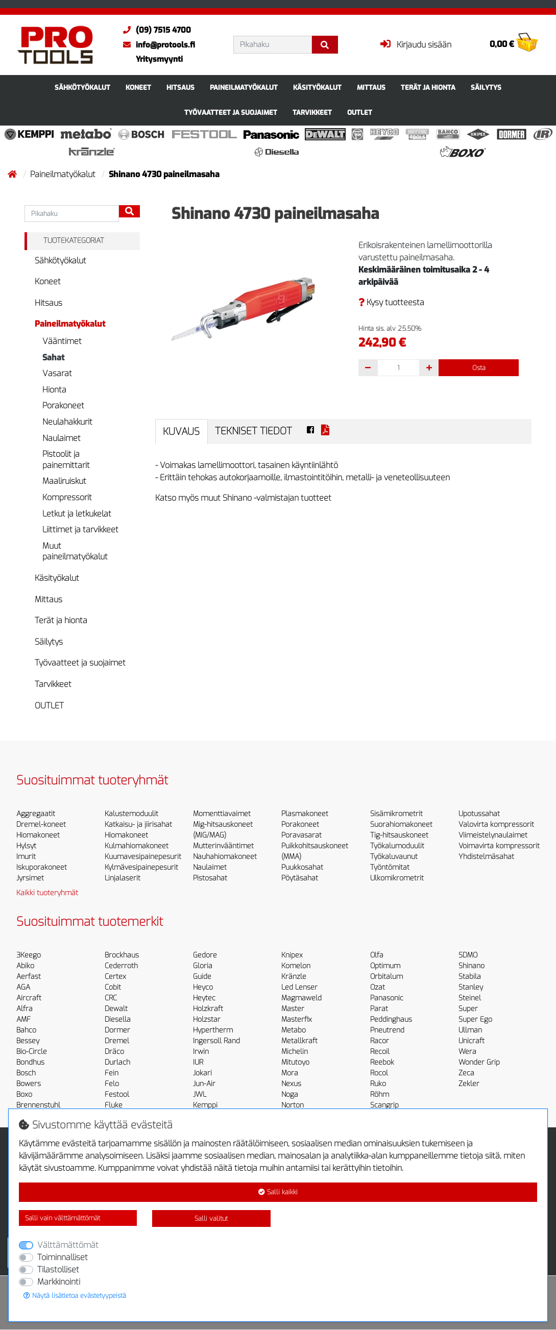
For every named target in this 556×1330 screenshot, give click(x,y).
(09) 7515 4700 (154, 30)
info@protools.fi (156, 45)
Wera (467, 1051)
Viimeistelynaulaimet (492, 835)
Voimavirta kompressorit (499, 846)
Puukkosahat (302, 867)
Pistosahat (210, 878)
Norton (292, 1105)
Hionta (54, 389)
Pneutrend (387, 1030)
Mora (289, 1073)
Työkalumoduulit (397, 846)
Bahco (26, 1030)
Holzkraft (208, 1009)
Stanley (470, 987)
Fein (111, 1073)
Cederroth (121, 966)
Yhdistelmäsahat (486, 856)
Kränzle (293, 976)
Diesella (118, 1019)
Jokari (202, 1073)
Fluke (114, 1105)
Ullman (470, 1030)
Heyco (203, 987)
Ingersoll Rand (216, 1041)
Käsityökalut (317, 87)
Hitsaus (180, 87)
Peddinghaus (391, 1019)
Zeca (466, 1073)
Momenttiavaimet (222, 814)
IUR (198, 1062)
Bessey (27, 1041)
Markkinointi (58, 1281)
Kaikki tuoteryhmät (47, 893)
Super (468, 1009)
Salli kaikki (278, 1192)
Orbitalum (386, 976)
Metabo (293, 1030)
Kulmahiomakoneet (136, 846)
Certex (115, 976)
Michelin (294, 1051)
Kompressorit (67, 497)
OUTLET (359, 112)
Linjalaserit (122, 878)
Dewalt (116, 1009)
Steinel (469, 998)
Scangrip (384, 1105)
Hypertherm (213, 1030)
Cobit (113, 987)
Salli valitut (211, 1218)
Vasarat (57, 373)
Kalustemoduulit (131, 814)
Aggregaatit (35, 814)
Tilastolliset (58, 1269)
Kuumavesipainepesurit (143, 856)
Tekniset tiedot (253, 431)
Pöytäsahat (299, 878)
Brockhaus (122, 955)
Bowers (28, 1084)
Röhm (379, 1094)
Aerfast (28, 976)
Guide (202, 976)
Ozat (377, 987)
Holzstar (207, 1019)
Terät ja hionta (428, 87)
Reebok (382, 1062)
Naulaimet (61, 438)
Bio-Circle (31, 1051)
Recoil (380, 1051)
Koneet (138, 87)
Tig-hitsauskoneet (399, 835)
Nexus (291, 1084)
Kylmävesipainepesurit (141, 867)
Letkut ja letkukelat (76, 513)
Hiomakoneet (38, 835)
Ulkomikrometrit (397, 878)
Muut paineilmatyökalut (75, 551)
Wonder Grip (479, 1062)
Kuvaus (181, 431)
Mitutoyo (295, 1062)
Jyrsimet (30, 878)
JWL (199, 1094)
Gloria (202, 966)
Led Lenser (299, 987)
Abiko (25, 966)
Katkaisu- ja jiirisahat (138, 824)
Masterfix (296, 1019)
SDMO (467, 955)
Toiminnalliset (62, 1257)
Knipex (292, 955)
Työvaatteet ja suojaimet (230, 112)
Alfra (24, 1009)
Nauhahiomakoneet (225, 856)
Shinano (471, 966)
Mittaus (371, 87)
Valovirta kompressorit (496, 824)
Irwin (201, 1051)
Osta (479, 367)
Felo (112, 1084)
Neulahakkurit (67, 421)
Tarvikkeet (312, 112)
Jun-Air (204, 1084)
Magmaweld (301, 998)
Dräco (114, 1051)
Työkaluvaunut (394, 856)
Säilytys (486, 87)
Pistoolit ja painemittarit (66, 460)
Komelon (295, 966)
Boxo (24, 1094)
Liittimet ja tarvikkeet (80, 529)
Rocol (379, 1073)
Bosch (26, 1073)
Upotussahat (479, 814)
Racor (379, 1041)
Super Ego (475, 1019)
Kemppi (205, 1105)
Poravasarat (301, 835)
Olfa (376, 955)
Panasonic (386, 998)
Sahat (53, 357)
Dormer (117, 1030)
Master (292, 1009)
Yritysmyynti (159, 59)
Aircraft (28, 998)
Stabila (469, 976)
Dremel (117, 1041)
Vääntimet (62, 341)
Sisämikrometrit (396, 814)
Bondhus (30, 1062)
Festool (117, 1094)
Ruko (378, 1084)
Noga (289, 1094)
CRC (111, 998)
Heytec (204, 998)
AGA (23, 987)
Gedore (205, 955)
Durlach (117, 1062)
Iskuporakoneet (41, 867)
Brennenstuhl (38, 1105)
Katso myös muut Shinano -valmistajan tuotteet (243, 497)
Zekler (468, 1084)
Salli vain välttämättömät (62, 1218)
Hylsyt (26, 846)
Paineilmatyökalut (244, 87)
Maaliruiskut (64, 481)
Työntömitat (389, 867)
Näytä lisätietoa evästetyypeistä (74, 1295)
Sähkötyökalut (82, 87)
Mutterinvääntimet (223, 846)
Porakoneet (63, 405)
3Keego (28, 955)
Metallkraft (299, 1041)
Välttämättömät (68, 1245)
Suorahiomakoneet (401, 824)
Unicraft (471, 1041)
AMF (23, 1019)
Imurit (26, 856)
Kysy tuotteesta (391, 302)
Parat (379, 1009)
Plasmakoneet (304, 814)
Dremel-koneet (41, 824)
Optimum (385, 966)
